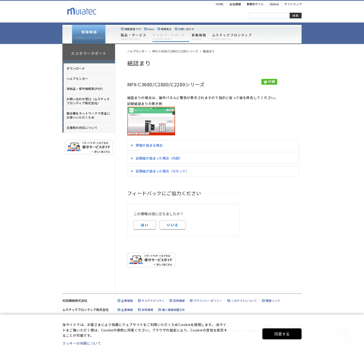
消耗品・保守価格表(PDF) (84, 88)
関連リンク (273, 300)
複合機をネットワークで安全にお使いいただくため (88, 115)
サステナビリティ (153, 300)
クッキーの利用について (81, 343)
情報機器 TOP (132, 29)
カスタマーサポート (168, 36)
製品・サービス (133, 36)
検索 (295, 15)
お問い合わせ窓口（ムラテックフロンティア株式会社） (88, 101)
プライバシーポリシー (207, 300)
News (151, 29)
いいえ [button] (172, 224)
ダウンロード (75, 68)
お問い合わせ (186, 29)
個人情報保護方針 (173, 310)
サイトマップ (293, 4)
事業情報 (199, 36)
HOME (220, 4)
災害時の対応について (82, 127)
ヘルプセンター (77, 78)
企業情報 (127, 300)
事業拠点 (166, 29)
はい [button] (145, 224)
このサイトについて (244, 300)
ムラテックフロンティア (232, 36)
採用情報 (179, 300)
